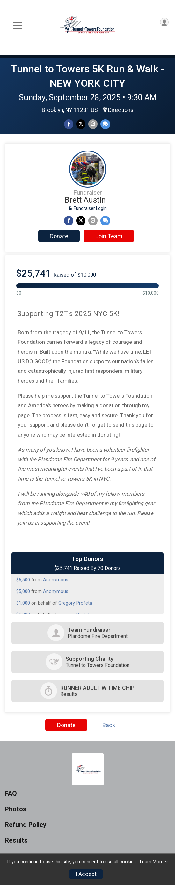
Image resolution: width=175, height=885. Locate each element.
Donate (59, 236)
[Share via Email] (93, 124)
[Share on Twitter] (80, 124)
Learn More (152, 862)
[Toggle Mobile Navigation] (17, 25)
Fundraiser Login (87, 208)
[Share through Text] (105, 124)
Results (16, 840)
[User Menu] (164, 22)
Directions (121, 110)
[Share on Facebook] (68, 124)
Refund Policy (25, 825)
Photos (15, 809)
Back (108, 725)
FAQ (11, 793)
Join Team (108, 236)
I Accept (86, 874)
